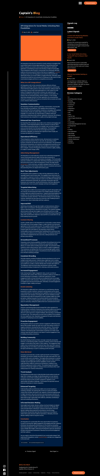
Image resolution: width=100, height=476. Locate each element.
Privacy (48, 472)
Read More (72, 50)
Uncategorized (72, 125)
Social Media (25, 442)
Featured (70, 106)
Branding (70, 101)
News (69, 114)
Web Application (72, 131)
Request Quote (90, 3)
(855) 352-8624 (24, 465)
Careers (30, 472)
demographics (24, 164)
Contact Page (71, 102)
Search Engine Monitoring (74, 118)
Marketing (70, 110)
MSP (69, 112)
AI (68, 97)
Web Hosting (71, 135)
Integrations (71, 108)
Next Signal (53, 451)
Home (21, 17)
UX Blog (70, 129)
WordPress (71, 143)
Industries (43, 472)
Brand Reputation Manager (75, 99)
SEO (69, 120)
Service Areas (36, 472)
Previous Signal (31, 451)
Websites (70, 141)
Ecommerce (71, 104)
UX (69, 127)
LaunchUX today (42, 437)
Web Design (71, 133)
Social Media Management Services (37, 442)
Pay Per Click (71, 116)
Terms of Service (55, 472)
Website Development (74, 137)
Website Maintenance (73, 139)
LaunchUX (57, 72)
